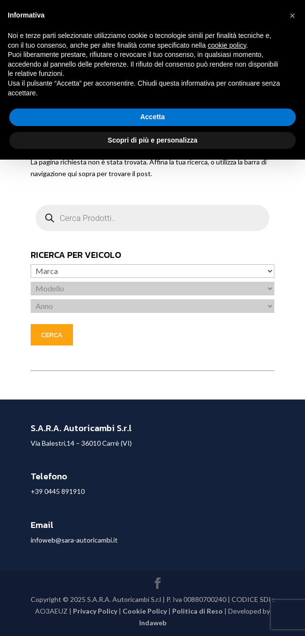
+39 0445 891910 (58, 491)
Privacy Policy (95, 611)
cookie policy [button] (227, 45)
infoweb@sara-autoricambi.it (74, 540)
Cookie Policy (145, 611)
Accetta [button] (152, 117)
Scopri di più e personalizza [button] (152, 140)
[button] (292, 15)
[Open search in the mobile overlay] (153, 218)
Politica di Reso (197, 611)
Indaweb (152, 622)
